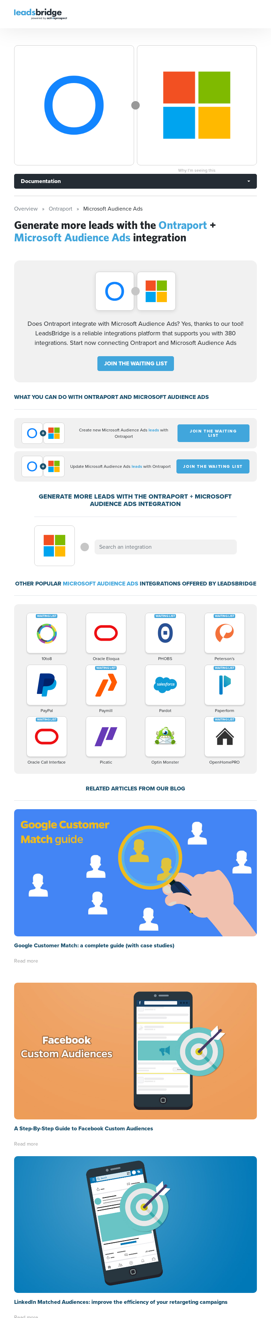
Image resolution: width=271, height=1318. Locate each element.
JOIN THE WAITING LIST (135, 363)
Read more (26, 961)
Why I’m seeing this (197, 170)
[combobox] (165, 547)
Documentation (41, 181)
